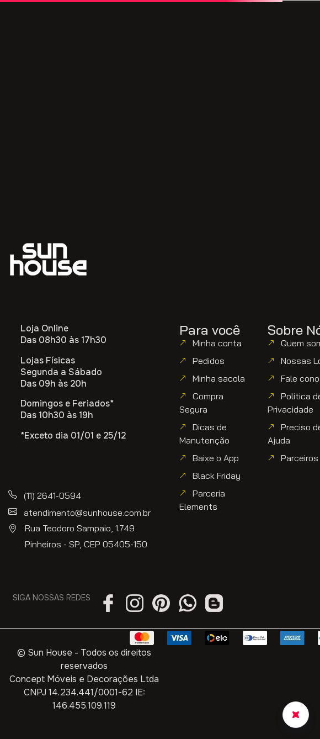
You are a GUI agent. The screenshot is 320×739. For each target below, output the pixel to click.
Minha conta (217, 343)
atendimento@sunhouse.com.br (87, 512)
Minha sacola (219, 378)
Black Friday (217, 475)
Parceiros (299, 457)
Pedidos (209, 360)
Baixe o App (216, 457)
